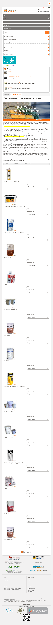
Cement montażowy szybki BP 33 (14, 206)
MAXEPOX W (8, 437)
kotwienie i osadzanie (16, 94)
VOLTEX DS (10, 71)
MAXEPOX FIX (9, 412)
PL (41, 8)
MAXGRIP (7, 361)
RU (46, 8)
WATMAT (7, 335)
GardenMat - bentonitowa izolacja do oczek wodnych (17, 82)
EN (43, 8)
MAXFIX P (7, 284)
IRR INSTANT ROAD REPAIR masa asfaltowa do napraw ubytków (20, 76)
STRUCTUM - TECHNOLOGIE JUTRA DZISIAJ (22, 601)
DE (49, 8)
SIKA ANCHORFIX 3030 (11, 181)
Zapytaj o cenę (30, 186)
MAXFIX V (7, 488)
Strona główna (6, 94)
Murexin (27, 208)
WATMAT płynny (9, 539)
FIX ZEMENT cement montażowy (14, 232)
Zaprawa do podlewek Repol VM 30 (15, 386)
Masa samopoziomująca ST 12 (13, 463)
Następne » (29, 552)
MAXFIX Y (7, 514)
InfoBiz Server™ (10, 601)
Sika (27, 183)
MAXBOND (10, 87)
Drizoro (27, 259)
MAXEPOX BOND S (10, 310)
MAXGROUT (8, 257)
